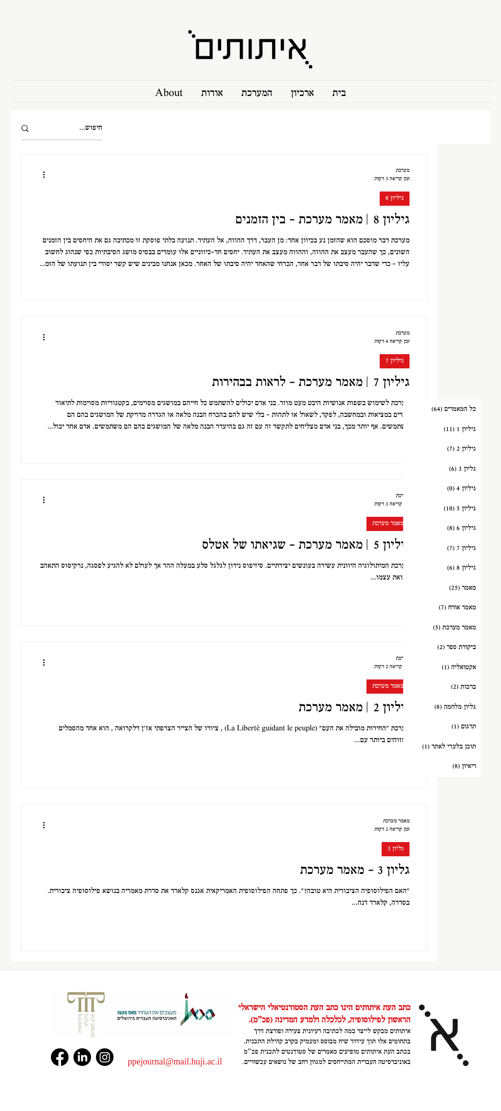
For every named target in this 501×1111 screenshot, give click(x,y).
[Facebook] (59, 1057)
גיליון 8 (395, 198)
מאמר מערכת (388, 524)
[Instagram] (105, 1057)
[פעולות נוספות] (40, 174)
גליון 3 (395, 849)
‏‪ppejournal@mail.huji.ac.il (175, 1061)
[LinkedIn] (82, 1057)
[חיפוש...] (75, 129)
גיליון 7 (395, 361)
